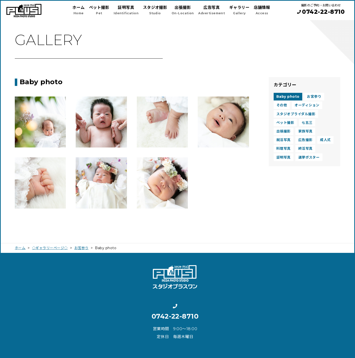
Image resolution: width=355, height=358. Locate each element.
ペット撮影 (285, 122)
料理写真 (283, 148)
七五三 (307, 122)
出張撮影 (283, 131)
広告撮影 (305, 140)
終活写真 (305, 148)
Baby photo (288, 96)
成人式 (325, 140)
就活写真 (283, 140)
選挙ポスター (309, 157)
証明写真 (283, 157)
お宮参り (314, 96)
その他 (281, 105)
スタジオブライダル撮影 (295, 114)
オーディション (307, 105)
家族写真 (305, 131)
